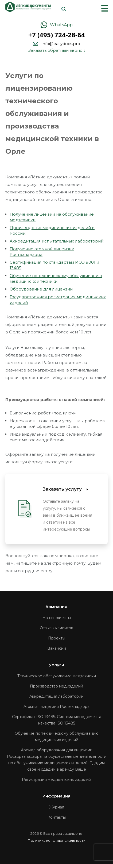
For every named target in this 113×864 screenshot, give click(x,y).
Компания (56, 606)
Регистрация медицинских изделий (56, 779)
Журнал (56, 807)
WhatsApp (61, 24)
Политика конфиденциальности (56, 840)
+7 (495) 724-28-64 (56, 34)
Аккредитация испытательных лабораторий (56, 241)
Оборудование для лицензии (41, 289)
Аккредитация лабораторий (56, 696)
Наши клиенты (56, 617)
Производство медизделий (56, 686)
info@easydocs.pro (61, 43)
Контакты (57, 817)
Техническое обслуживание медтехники (56, 676)
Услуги (56, 664)
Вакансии (56, 648)
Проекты (56, 638)
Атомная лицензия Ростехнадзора (56, 706)
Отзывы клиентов (56, 628)
